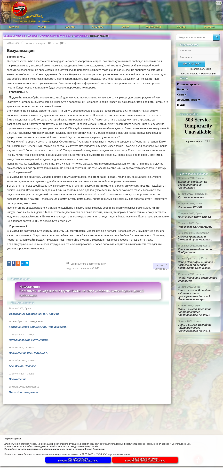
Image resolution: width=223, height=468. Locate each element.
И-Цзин (181, 104)
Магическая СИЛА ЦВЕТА (194, 217)
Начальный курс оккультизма (28, 340)
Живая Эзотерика (15, 35)
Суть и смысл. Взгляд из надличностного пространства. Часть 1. (194, 327)
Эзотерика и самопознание (56, 35)
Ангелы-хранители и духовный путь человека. (195, 238)
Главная (14, 27)
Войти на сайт (191, 64)
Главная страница (188, 84)
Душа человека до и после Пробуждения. (195, 251)
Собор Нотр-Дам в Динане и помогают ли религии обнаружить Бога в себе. (196, 265)
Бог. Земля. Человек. (22, 366)
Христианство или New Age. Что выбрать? (38, 326)
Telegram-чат (153, 27)
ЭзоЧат (125, 27)
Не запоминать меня (200, 69)
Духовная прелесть (191, 197)
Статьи (42, 27)
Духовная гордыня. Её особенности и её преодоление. (192, 184)
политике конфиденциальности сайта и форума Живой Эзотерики (66, 449)
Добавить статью (188, 99)
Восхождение (17, 379)
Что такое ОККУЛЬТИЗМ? (195, 226)
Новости (70, 27)
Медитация (81, 35)
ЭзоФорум (97, 27)
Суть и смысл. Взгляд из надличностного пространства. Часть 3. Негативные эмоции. (194, 295)
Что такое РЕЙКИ (190, 207)
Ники (17, 43)
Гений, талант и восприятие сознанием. (197, 279)
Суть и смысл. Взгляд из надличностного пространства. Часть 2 (194, 312)
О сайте (181, 27)
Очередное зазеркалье (24, 392)
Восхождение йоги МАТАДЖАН (29, 353)
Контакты (209, 27)
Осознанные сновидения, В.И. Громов (34, 313)
